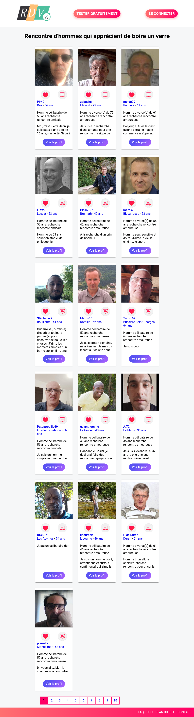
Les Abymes (45, 538)
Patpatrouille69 (47, 426)
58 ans (146, 213)
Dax (39, 105)
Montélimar (45, 647)
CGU (150, 712)
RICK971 (43, 535)
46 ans (98, 538)
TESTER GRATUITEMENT (97, 13)
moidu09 (129, 102)
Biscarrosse (131, 213)
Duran (127, 538)
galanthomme (89, 426)
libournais (87, 535)
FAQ (141, 712)
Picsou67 (86, 210)
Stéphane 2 (44, 318)
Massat (85, 105)
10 (115, 700)
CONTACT (184, 712)
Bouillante (44, 322)
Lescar (41, 213)
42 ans (98, 213)
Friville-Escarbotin (49, 430)
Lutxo (41, 210)
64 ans (127, 325)
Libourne (86, 538)
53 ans (53, 213)
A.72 (126, 426)
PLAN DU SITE (165, 712)
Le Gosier (86, 430)
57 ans (59, 647)
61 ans (141, 105)
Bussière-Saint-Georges (139, 322)
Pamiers (129, 105)
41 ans (57, 322)
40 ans (99, 430)
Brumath (86, 213)
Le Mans (129, 430)
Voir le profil (54, 142)
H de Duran (130, 535)
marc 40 (129, 210)
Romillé (85, 322)
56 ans (49, 105)
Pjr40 (40, 102)
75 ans (97, 105)
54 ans (60, 538)
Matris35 (86, 318)
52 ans (97, 322)
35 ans (141, 430)
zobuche (86, 102)
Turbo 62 (129, 318)
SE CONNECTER (162, 13)
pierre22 (42, 643)
